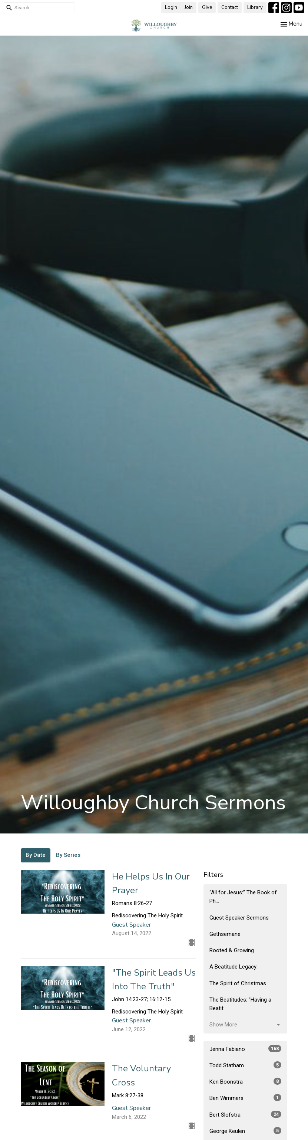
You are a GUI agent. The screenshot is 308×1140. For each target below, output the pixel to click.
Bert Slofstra (245, 1114)
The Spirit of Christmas (237, 983)
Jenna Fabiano (245, 1048)
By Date (36, 855)
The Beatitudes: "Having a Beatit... (240, 1004)
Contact (229, 7)
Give (207, 7)
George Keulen (245, 1130)
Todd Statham (245, 1065)
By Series (68, 855)
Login (171, 7)
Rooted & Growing (231, 950)
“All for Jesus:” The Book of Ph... (243, 896)
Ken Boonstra (245, 1081)
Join (189, 7)
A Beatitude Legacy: (233, 966)
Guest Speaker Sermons (239, 917)
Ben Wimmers (245, 1097)
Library (255, 7)
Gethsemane (225, 934)
